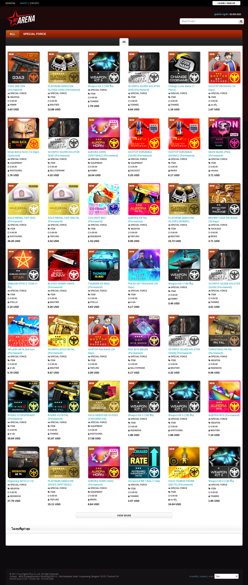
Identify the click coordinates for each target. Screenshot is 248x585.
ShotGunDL (15, 171)
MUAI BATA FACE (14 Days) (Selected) (23, 154)
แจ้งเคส (203, 576)
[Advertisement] (124, 557)
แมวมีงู (212, 105)
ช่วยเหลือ (193, 576)
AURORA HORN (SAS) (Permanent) (100, 483)
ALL (12, 34)
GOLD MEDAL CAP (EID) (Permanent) (21, 219)
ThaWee (93, 101)
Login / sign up (226, 3)
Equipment (15, 163)
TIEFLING (53, 236)
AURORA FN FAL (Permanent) (137, 219)
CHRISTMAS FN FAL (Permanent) (220, 351)
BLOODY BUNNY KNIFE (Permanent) (61, 285)
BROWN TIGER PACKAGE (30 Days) (223, 219)
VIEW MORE (124, 515)
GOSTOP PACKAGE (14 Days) (221, 88)
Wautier (53, 105)
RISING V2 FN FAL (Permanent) (58, 417)
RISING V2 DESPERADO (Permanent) (21, 417)
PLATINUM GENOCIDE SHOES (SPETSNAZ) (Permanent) (60, 483)
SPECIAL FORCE (34, 34)
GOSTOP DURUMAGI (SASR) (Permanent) (140, 154)
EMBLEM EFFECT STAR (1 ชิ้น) (23, 285)
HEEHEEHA (94, 236)
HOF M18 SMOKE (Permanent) (138, 351)
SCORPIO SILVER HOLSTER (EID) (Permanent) (144, 88)
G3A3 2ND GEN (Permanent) (16, 88)
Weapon (13, 97)
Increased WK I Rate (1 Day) (144, 481)
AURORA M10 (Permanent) (224, 415)
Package (214, 229)
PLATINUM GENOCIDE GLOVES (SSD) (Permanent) (64, 88)
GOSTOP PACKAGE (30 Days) (101, 351)
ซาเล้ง (132, 302)
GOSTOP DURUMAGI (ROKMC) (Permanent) (181, 154)
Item (51, 97)
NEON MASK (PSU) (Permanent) (219, 154)
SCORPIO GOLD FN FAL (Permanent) (61, 351)
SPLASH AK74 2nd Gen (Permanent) (21, 351)
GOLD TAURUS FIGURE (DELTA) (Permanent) (181, 483)
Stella (13, 302)
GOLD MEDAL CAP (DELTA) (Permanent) (63, 219)
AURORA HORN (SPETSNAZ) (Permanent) (103, 154)
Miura (172, 171)
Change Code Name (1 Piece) (181, 88)
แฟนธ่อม (213, 171)
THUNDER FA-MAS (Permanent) (99, 285)
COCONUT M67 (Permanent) (97, 219)
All (124, 42)
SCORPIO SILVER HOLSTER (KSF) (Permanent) (64, 154)
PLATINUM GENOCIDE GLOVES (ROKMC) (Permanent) (181, 219)
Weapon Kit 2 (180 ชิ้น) (100, 86)
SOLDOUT (134, 171)
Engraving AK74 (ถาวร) (21, 481)
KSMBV (92, 171)
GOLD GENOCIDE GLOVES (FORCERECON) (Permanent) (103, 417)
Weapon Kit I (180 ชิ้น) (180, 283)
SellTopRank (56, 171)
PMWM (12, 105)
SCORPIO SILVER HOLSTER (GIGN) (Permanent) (224, 285)
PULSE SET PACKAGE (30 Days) (143, 285)
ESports (34, 3)
